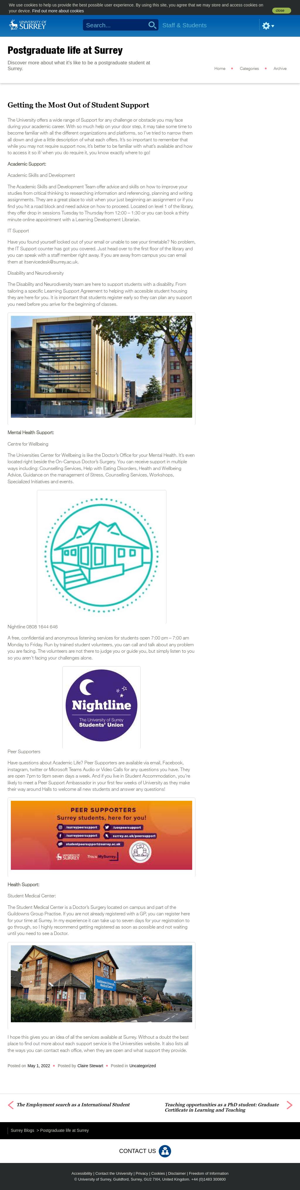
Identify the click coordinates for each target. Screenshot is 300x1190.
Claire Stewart (90, 1065)
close (280, 11)
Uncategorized (142, 1065)
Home (219, 69)
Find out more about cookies (58, 11)
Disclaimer (177, 1173)
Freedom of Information (209, 1173)
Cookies (158, 1173)
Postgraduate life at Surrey (65, 50)
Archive (280, 69)
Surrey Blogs (22, 1130)
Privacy (142, 1173)
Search (150, 25)
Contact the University (113, 1173)
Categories (249, 69)
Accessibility (81, 1173)
